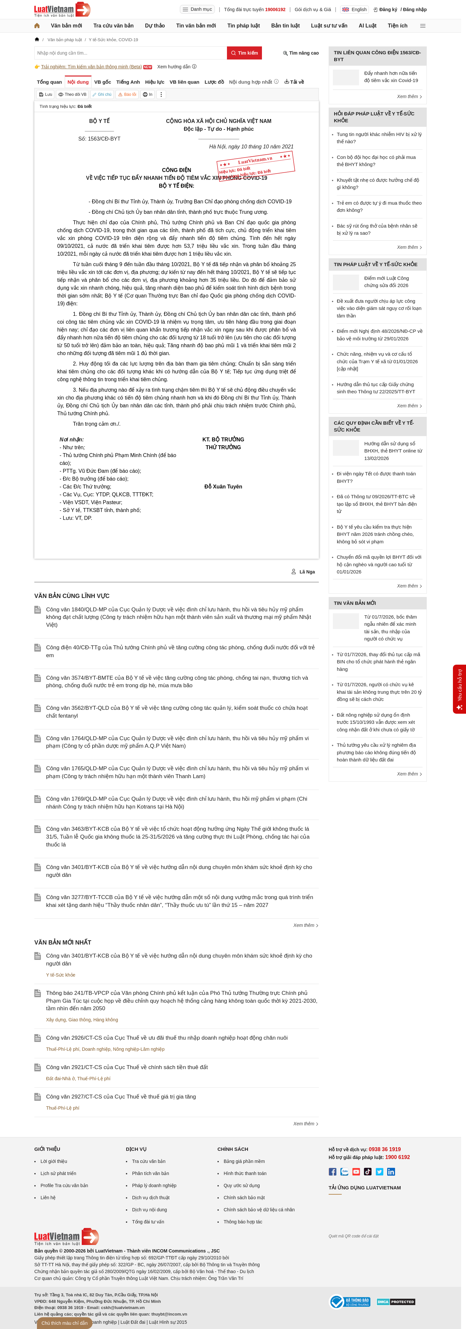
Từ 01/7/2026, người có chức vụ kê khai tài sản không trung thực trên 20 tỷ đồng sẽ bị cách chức (379, 692)
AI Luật (367, 25)
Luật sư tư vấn (329, 25)
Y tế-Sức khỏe (60, 975)
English (354, 9)
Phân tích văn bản (150, 1173)
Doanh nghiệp (96, 1049)
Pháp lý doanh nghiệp (154, 1185)
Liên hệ (48, 1197)
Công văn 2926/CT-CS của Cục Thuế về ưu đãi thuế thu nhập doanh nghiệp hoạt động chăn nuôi (167, 1038)
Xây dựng (56, 1019)
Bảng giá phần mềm (244, 1161)
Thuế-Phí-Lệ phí (62, 1049)
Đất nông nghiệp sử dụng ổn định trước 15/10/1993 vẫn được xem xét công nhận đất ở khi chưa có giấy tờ (376, 722)
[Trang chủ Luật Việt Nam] (62, 9)
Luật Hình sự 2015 (168, 1322)
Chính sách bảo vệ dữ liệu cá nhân (259, 1209)
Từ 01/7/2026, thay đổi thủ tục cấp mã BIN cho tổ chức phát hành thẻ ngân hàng (378, 662)
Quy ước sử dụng (242, 1185)
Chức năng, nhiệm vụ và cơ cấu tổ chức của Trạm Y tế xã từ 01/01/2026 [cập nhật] (377, 361)
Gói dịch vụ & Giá (313, 9)
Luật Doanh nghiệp (97, 1322)
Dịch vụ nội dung (149, 1209)
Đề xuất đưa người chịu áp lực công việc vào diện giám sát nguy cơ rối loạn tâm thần (379, 308)
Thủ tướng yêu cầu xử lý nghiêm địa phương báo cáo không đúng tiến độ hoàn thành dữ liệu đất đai (376, 752)
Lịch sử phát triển (58, 1173)
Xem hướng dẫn (177, 66)
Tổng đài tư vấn (148, 1221)
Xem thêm (306, 925)
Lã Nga (303, 572)
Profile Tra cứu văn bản (64, 1185)
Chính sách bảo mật (244, 1197)
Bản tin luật (285, 25)
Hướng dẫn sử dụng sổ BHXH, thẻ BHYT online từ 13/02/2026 (393, 451)
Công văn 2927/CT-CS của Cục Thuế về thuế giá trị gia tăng (121, 1097)
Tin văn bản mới (196, 25)
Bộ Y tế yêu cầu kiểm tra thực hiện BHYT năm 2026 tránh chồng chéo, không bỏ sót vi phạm (375, 534)
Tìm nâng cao (301, 53)
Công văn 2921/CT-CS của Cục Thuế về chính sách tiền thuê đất (127, 1067)
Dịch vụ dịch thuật (151, 1197)
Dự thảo (155, 25)
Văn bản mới (66, 25)
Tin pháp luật (243, 25)
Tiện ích (397, 25)
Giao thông (79, 1019)
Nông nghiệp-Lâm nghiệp (139, 1049)
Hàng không (105, 1019)
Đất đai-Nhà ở (60, 1078)
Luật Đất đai (132, 1322)
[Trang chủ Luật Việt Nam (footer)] (66, 1244)
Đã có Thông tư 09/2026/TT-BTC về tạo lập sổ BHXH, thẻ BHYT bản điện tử (377, 504)
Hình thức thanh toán (245, 1173)
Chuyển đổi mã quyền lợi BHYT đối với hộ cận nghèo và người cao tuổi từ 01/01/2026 (379, 564)
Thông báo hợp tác (243, 1221)
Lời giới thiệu (54, 1161)
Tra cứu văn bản (114, 25)
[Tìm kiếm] (244, 53)
